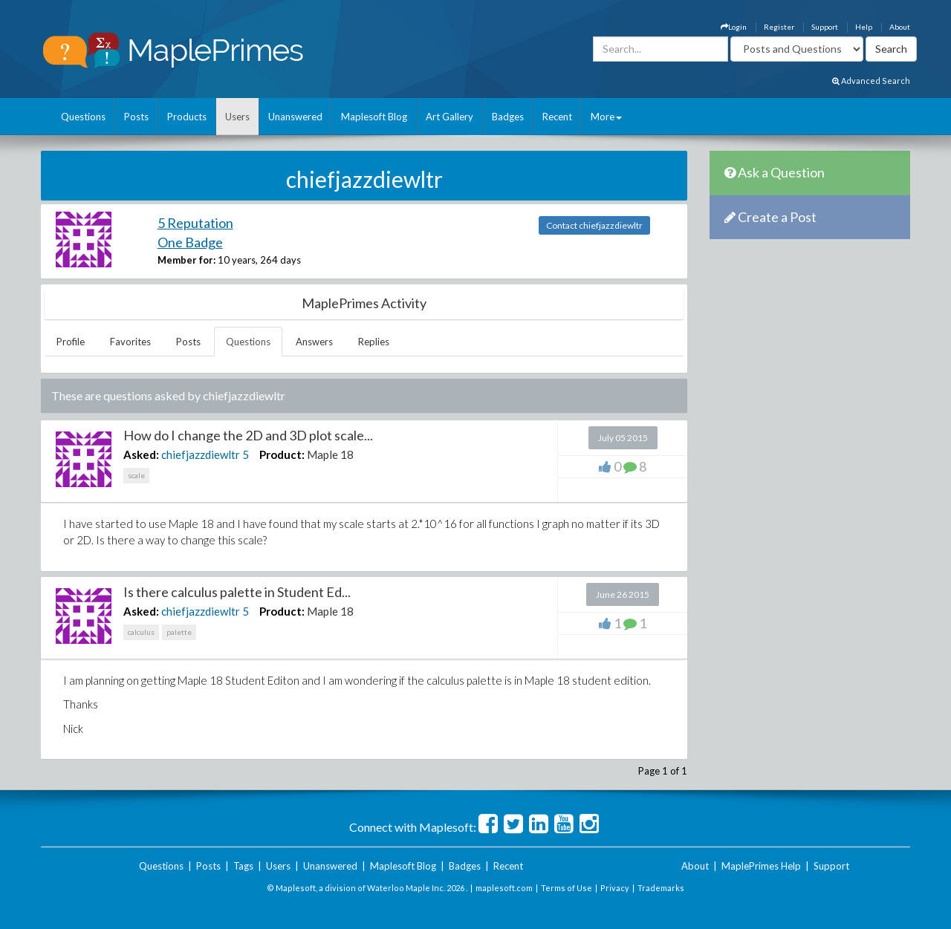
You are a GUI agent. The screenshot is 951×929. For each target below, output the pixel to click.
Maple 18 (330, 454)
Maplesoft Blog (374, 117)
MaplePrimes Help (761, 866)
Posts (136, 117)
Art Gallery (449, 117)
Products (187, 117)
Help (863, 26)
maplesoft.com (504, 888)
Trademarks (660, 888)
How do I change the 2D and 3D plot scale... (248, 435)
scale (136, 475)
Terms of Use (566, 888)
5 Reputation (195, 223)
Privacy (614, 888)
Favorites (130, 342)
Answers (314, 342)
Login (734, 26)
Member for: (186, 260)
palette (179, 632)
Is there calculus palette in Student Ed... (237, 592)
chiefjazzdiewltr (200, 454)
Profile (70, 342)
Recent (557, 117)
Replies (373, 342)
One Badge (190, 242)
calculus (141, 632)
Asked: (141, 454)
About (899, 26)
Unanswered (295, 117)
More (606, 117)
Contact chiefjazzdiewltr (594, 225)
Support (824, 26)
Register (779, 26)
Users (237, 117)
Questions (83, 117)
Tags (243, 866)
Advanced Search (871, 80)
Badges (508, 117)
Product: (282, 454)
